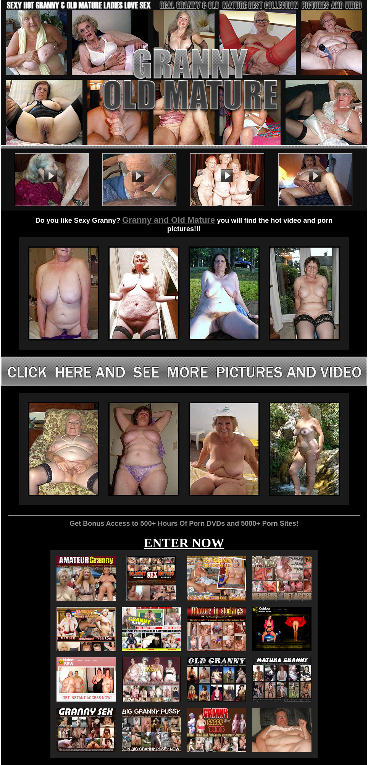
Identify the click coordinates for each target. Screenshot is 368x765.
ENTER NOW (184, 543)
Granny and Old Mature (168, 220)
